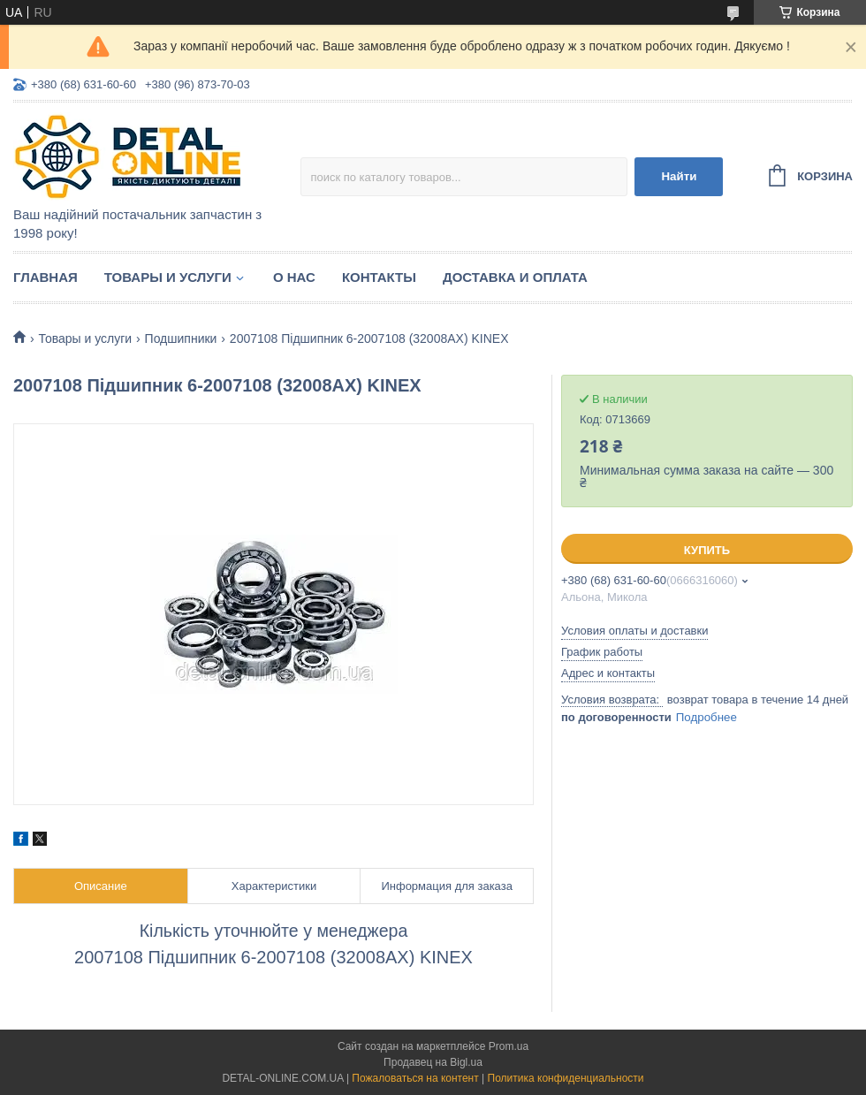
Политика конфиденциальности (566, 1078)
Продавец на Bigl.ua (433, 1062)
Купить (707, 550)
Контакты (379, 277)
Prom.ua (508, 1046)
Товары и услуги (168, 277)
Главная (45, 277)
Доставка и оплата (515, 277)
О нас (294, 277)
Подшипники (181, 338)
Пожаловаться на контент (415, 1078)
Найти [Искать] (678, 176)
